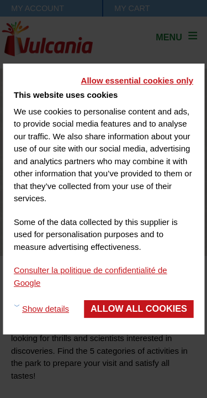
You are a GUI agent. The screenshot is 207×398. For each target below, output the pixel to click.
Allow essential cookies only (137, 80)
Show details (45, 308)
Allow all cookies (139, 308)
